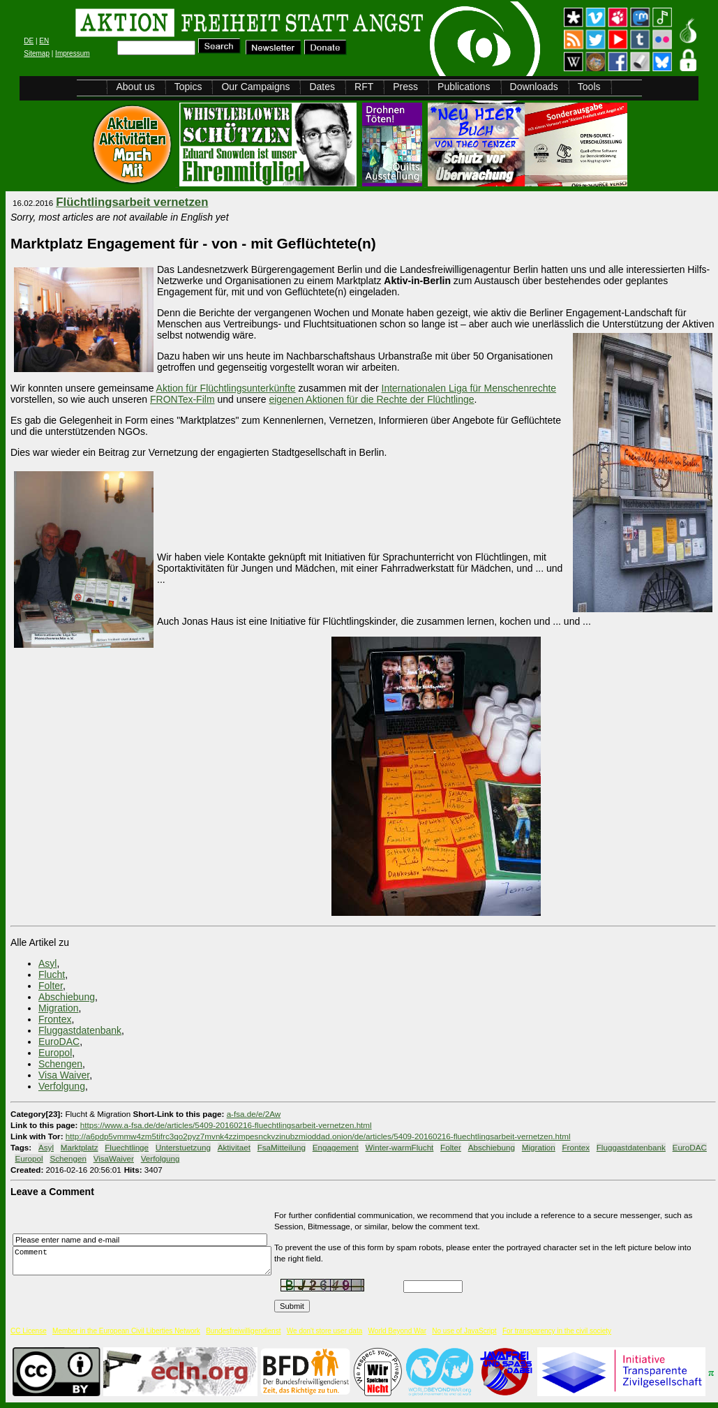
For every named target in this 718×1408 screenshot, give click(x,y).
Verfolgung (61, 1086)
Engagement (336, 1147)
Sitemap (37, 53)
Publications (464, 86)
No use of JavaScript (464, 1331)
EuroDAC (59, 1041)
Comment (146, 1261)
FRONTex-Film (182, 399)
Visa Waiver (63, 1075)
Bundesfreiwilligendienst (243, 1331)
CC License (28, 1331)
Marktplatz (79, 1147)
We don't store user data (324, 1331)
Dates (322, 86)
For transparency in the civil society (556, 1331)
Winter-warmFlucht (400, 1147)
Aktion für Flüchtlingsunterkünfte (226, 388)
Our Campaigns (255, 86)
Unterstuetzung (183, 1147)
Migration (58, 1008)
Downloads (534, 86)
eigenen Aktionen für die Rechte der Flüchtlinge (371, 399)
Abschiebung (66, 996)
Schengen (60, 1063)
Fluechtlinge (127, 1147)
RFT (363, 86)
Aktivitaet (234, 1147)
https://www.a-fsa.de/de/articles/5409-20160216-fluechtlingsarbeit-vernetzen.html (226, 1124)
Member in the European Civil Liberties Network (126, 1331)
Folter (50, 985)
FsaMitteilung (281, 1147)
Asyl (47, 963)
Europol (55, 1052)
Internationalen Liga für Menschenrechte (469, 388)
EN (44, 41)
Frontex (54, 1019)
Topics (188, 86)
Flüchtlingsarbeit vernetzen (132, 202)
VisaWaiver (114, 1158)
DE (28, 41)
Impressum (72, 53)
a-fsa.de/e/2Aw (254, 1113)
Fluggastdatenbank (79, 1030)
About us (135, 86)
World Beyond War (397, 1331)
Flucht (51, 974)
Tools (589, 86)
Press (405, 86)
